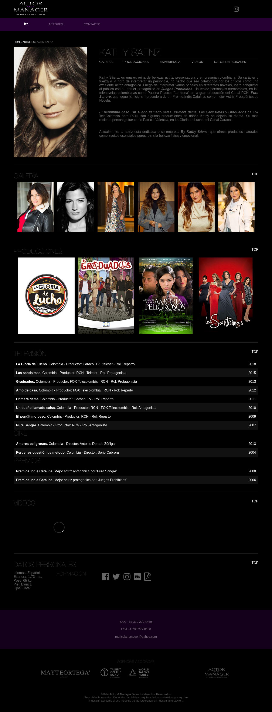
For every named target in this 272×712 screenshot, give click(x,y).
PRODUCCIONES (136, 61)
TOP (254, 174)
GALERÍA (105, 61)
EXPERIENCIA (170, 61)
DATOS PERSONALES (230, 61)
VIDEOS (197, 61)
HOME (17, 42)
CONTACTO (92, 24)
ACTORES (55, 24)
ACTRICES (29, 42)
